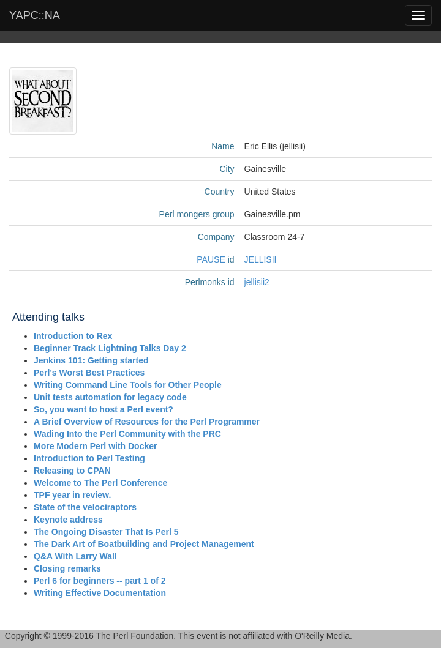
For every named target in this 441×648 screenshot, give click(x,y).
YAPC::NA (34, 15)
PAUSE (211, 259)
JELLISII (260, 259)
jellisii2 (257, 282)
